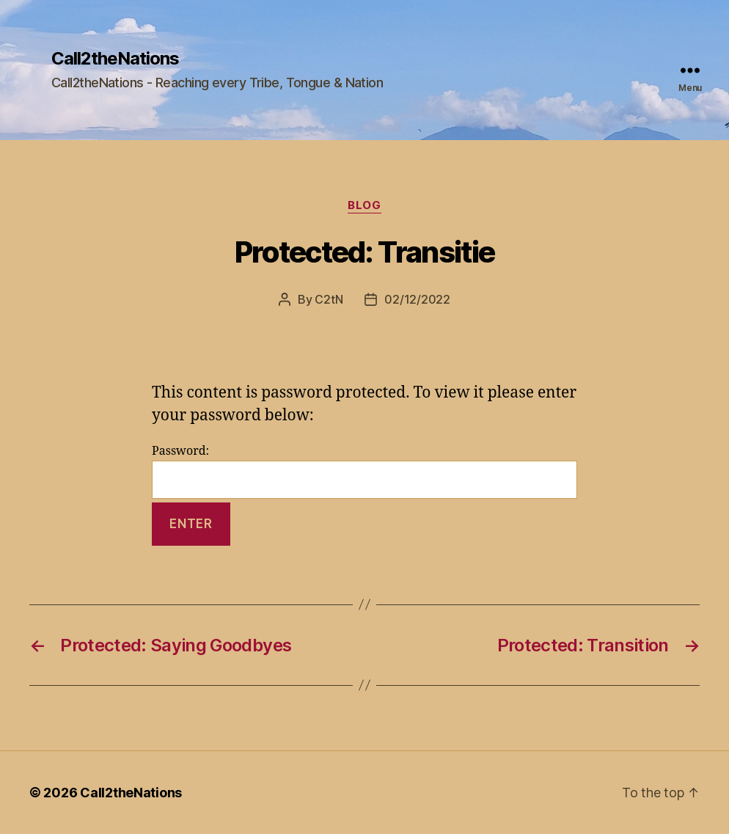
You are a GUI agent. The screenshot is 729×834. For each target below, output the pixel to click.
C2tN (328, 299)
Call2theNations (115, 58)
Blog (364, 205)
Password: (364, 471)
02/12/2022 (417, 299)
